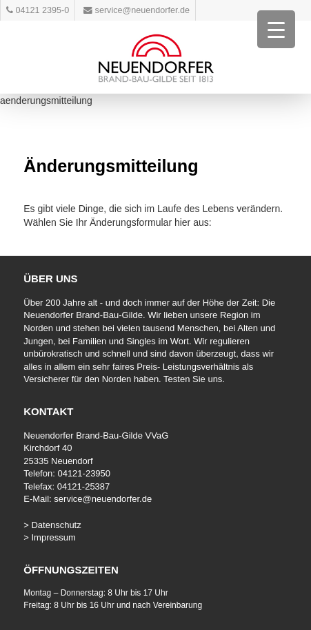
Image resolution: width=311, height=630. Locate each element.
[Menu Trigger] (276, 29)
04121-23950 (83, 473)
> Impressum (49, 537)
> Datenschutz (52, 525)
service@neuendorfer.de (103, 499)
